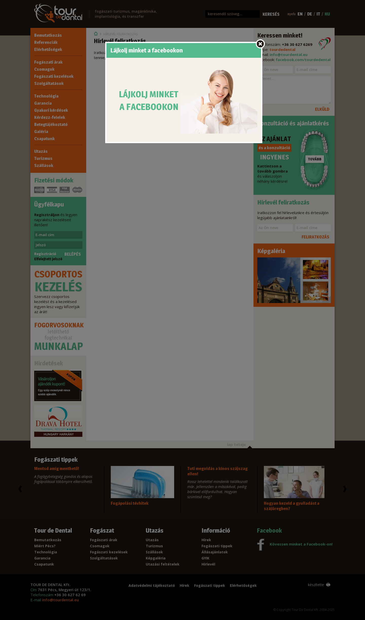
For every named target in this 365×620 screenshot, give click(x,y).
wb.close (260, 43)
